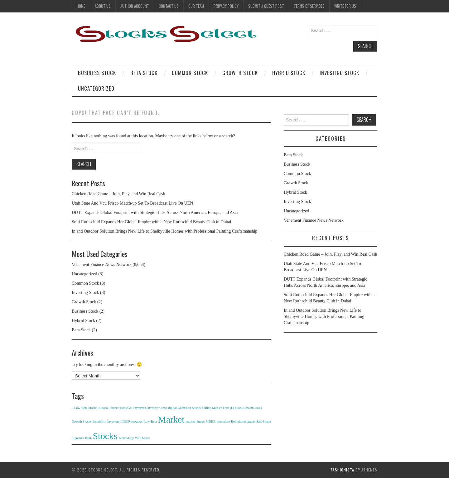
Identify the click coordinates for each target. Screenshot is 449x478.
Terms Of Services (309, 6)
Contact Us (169, 6)
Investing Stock (339, 73)
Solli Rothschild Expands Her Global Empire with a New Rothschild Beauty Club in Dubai (151, 222)
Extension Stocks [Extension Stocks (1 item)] (189, 407)
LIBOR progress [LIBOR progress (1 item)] (131, 421)
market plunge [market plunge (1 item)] (195, 421)
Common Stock (190, 73)
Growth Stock (240, 73)
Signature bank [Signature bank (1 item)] (82, 438)
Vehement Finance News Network (102, 264)
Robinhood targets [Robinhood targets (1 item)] (243, 421)
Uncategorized (96, 88)
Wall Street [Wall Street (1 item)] (142, 438)
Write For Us (345, 6)
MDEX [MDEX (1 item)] (210, 421)
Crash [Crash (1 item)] (163, 407)
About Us (103, 6)
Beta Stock (143, 73)
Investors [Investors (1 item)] (113, 421)
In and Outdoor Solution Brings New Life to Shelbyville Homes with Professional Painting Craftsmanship (164, 231)
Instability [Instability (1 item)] (99, 421)
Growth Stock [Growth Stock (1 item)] (253, 407)
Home (81, 6)
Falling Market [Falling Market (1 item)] (212, 407)
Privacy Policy (226, 6)
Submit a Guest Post (266, 6)
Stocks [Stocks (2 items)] (105, 436)
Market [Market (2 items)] (171, 419)
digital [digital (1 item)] (172, 407)
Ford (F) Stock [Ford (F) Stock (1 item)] (232, 407)
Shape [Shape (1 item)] (267, 421)
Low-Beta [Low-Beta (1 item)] (150, 421)
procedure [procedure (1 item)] (223, 421)
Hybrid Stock (288, 73)
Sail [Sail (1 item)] (259, 421)
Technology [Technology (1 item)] (126, 438)
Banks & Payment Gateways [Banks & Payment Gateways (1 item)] (139, 407)
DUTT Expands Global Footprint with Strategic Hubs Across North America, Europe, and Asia (155, 212)
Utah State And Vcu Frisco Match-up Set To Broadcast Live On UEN (132, 203)
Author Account (134, 6)
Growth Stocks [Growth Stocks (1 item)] (82, 421)
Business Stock (97, 73)
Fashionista (342, 470)
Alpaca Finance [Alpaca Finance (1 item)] (108, 407)
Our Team (196, 6)
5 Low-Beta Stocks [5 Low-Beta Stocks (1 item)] (84, 407)
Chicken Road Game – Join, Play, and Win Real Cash (118, 194)
